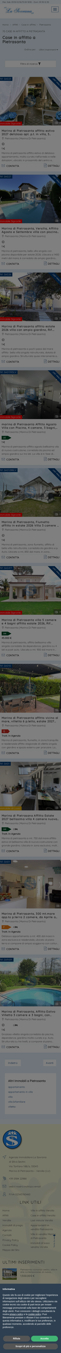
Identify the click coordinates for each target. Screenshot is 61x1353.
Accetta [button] (44, 1338)
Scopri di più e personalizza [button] (30, 1346)
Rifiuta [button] (16, 1338)
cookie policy (34, 1314)
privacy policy (16, 1314)
